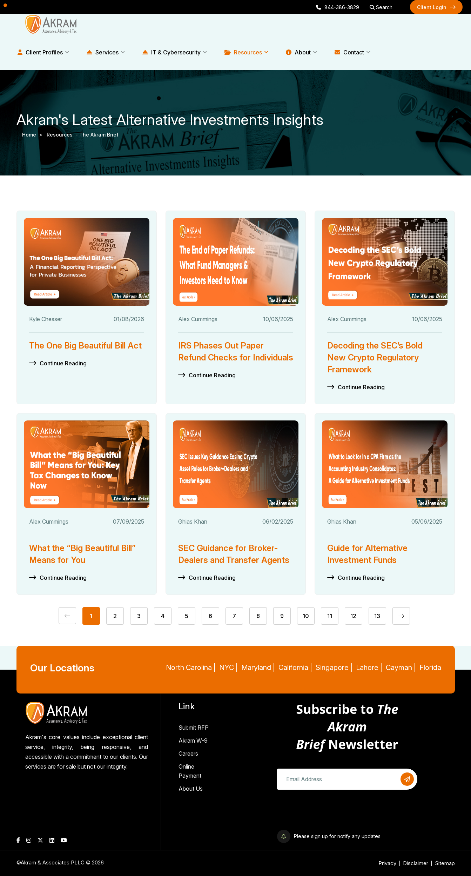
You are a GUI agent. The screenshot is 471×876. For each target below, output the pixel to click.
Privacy (387, 863)
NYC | (228, 667)
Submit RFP (194, 727)
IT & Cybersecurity (171, 52)
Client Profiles (40, 52)
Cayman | (401, 667)
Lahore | (369, 667)
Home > (33, 135)
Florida (430, 667)
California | (295, 667)
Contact (349, 52)
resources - (63, 135)
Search (381, 7)
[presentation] (330, 810)
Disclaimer (415, 863)
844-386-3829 (337, 7)
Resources (243, 52)
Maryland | (258, 667)
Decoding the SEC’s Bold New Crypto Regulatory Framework (375, 357)
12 (353, 615)
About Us (191, 788)
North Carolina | (191, 667)
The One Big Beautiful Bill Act (85, 345)
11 (329, 615)
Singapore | (334, 667)
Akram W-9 (193, 740)
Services (103, 52)
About (298, 52)
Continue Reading (63, 363)
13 (377, 615)
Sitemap (445, 863)
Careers (188, 753)
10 (306, 615)
